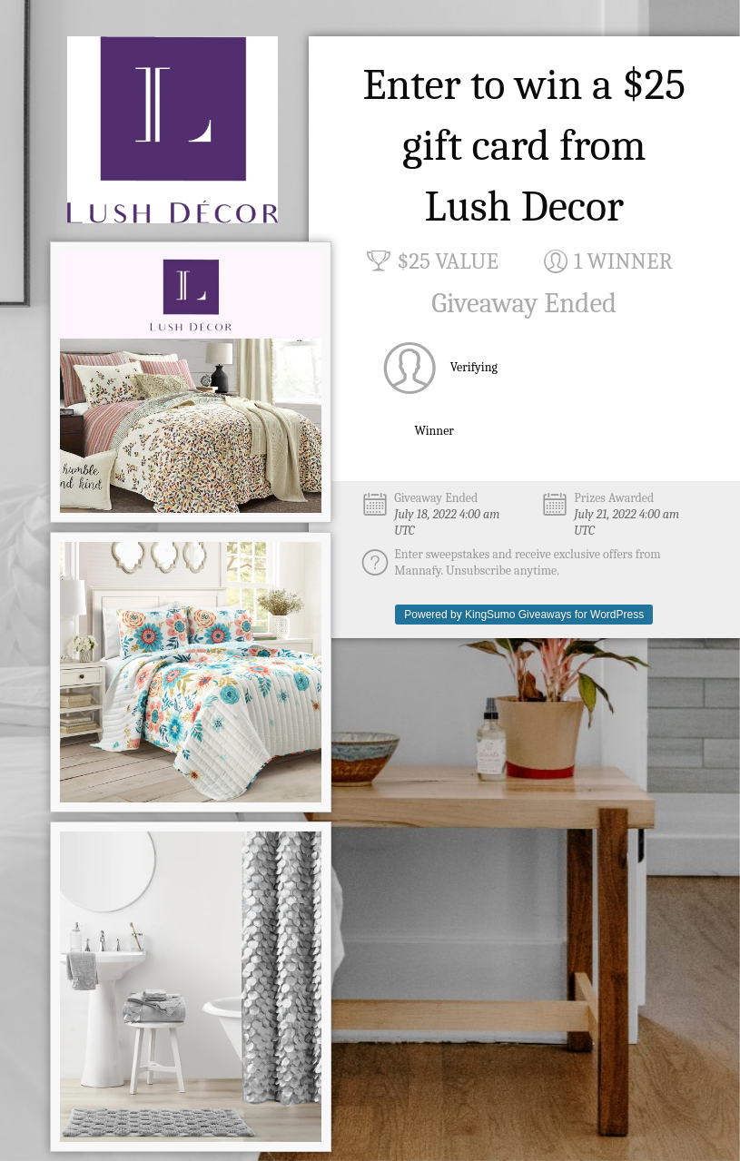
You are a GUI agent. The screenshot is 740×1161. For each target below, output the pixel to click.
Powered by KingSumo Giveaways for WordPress (524, 614)
